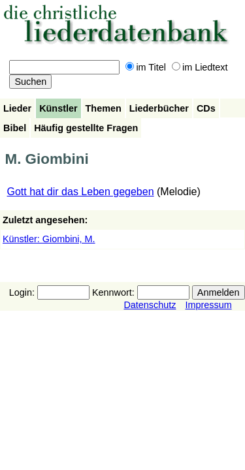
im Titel (145, 67)
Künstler (58, 108)
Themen (104, 108)
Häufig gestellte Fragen (86, 128)
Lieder (17, 108)
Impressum (208, 305)
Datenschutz (149, 305)
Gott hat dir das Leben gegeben (80, 191)
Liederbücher (159, 108)
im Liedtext (200, 67)
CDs (206, 108)
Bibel (14, 128)
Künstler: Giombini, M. (49, 239)
